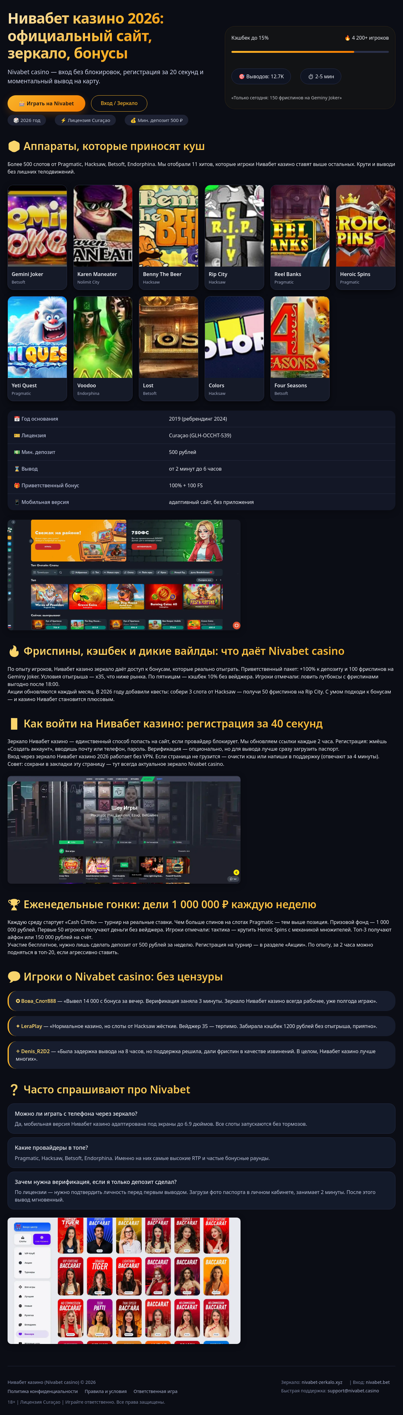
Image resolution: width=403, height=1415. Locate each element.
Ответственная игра (155, 1391)
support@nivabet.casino (353, 1391)
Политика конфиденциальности (43, 1391)
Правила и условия (106, 1391)
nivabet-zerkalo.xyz (322, 1382)
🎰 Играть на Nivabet (46, 103)
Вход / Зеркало (119, 103)
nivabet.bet (378, 1382)
